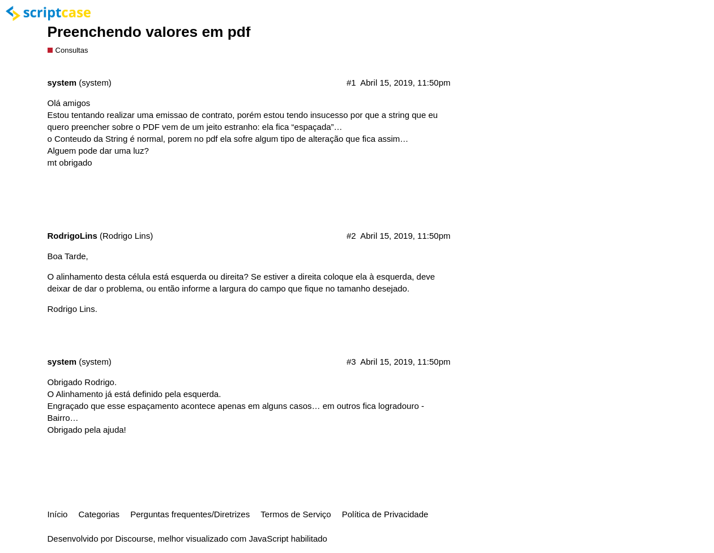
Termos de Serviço (295, 514)
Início (58, 514)
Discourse (134, 538)
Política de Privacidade (385, 514)
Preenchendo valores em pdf (149, 31)
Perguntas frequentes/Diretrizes (190, 514)
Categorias (99, 514)
